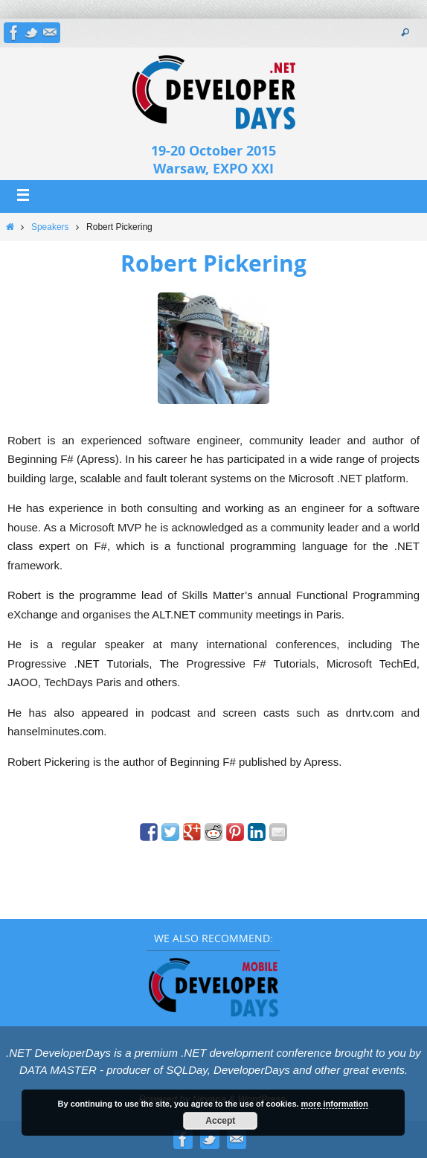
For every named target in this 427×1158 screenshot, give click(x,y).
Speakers (50, 227)
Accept (220, 1121)
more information (334, 1103)
